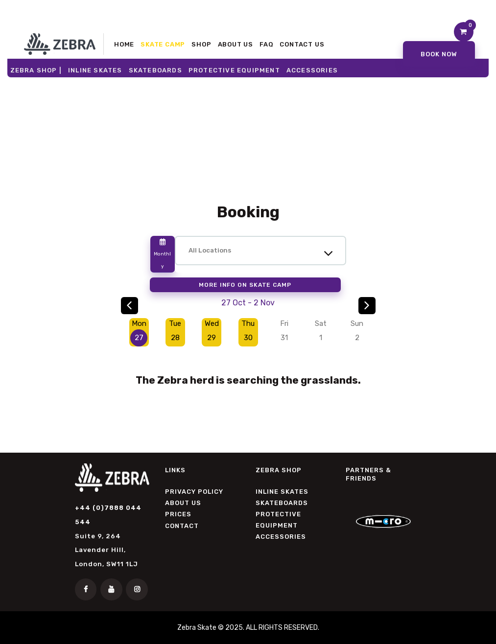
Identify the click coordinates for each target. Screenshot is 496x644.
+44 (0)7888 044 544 (108, 515)
